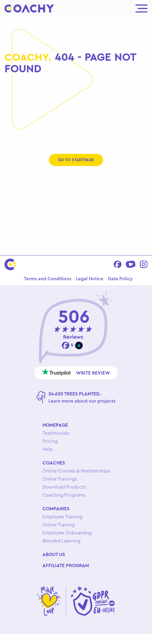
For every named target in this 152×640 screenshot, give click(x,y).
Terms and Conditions (47, 278)
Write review (76, 372)
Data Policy (120, 278)
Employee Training (62, 516)
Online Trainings (59, 479)
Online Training (58, 525)
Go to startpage (76, 159)
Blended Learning (61, 541)
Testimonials (55, 433)
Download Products (64, 487)
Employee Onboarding (67, 533)
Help (47, 449)
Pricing (50, 441)
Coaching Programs (63, 495)
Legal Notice (89, 278)
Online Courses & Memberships (76, 471)
